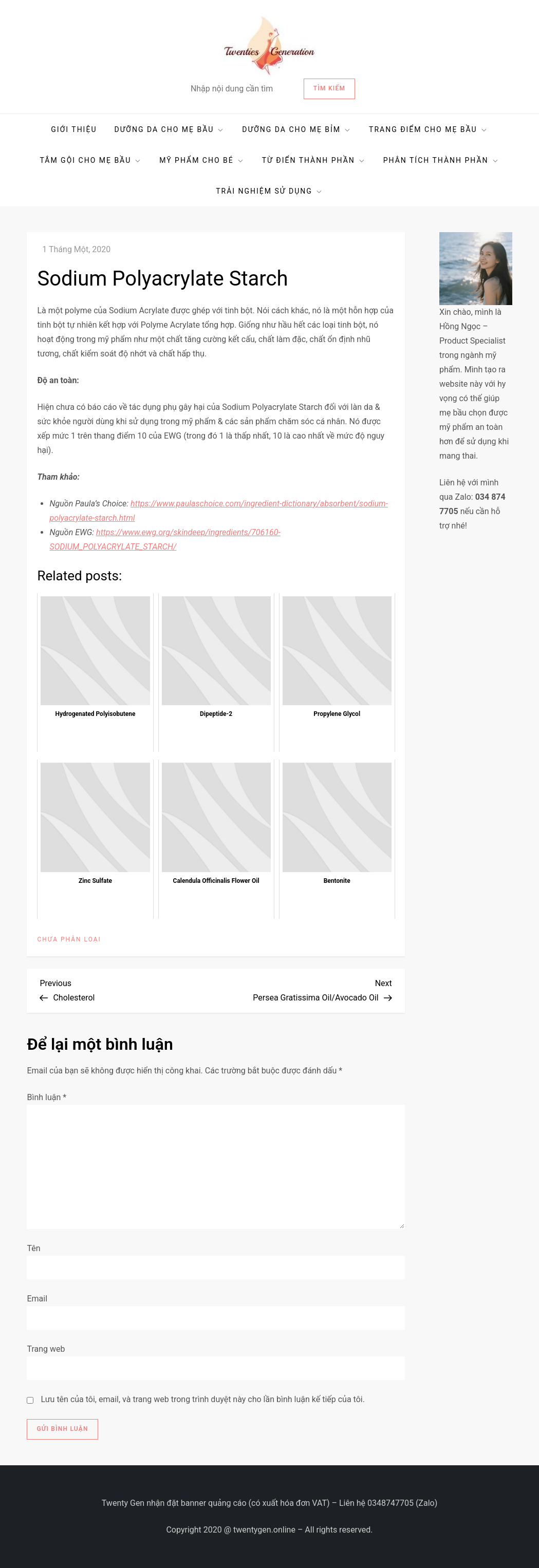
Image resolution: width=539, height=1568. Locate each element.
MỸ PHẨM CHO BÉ (202, 160)
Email (37, 1298)
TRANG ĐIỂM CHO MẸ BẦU (428, 129)
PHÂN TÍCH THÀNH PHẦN (441, 160)
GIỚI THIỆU (74, 129)
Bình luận (46, 1097)
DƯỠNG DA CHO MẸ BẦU (169, 129)
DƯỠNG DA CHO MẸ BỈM (296, 129)
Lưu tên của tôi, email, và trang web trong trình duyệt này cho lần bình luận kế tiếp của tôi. (203, 1399)
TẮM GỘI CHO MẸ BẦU (91, 160)
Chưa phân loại (69, 939)
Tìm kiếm (329, 88)
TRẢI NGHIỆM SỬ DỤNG (269, 191)
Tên (33, 1248)
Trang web (46, 1349)
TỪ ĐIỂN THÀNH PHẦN (314, 160)
